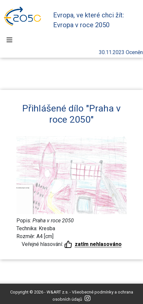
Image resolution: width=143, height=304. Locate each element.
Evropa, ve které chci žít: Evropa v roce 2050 (88, 20)
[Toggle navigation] (9, 40)
